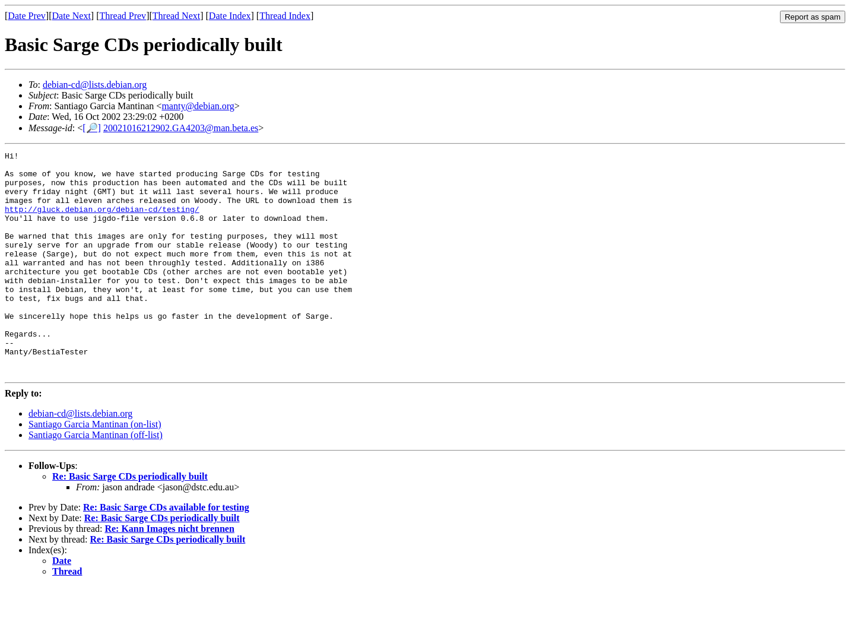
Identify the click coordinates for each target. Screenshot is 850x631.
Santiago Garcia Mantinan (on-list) (94, 469)
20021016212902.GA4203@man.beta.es (180, 128)
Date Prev (27, 16)
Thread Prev (122, 16)
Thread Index (284, 16)
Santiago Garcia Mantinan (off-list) (95, 479)
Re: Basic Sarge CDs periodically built (130, 521)
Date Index (230, 16)
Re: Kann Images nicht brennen (169, 573)
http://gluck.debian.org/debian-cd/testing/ (102, 221)
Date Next (71, 16)
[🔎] (92, 128)
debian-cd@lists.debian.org (95, 85)
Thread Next (176, 16)
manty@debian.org (197, 106)
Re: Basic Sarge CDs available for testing (166, 552)
